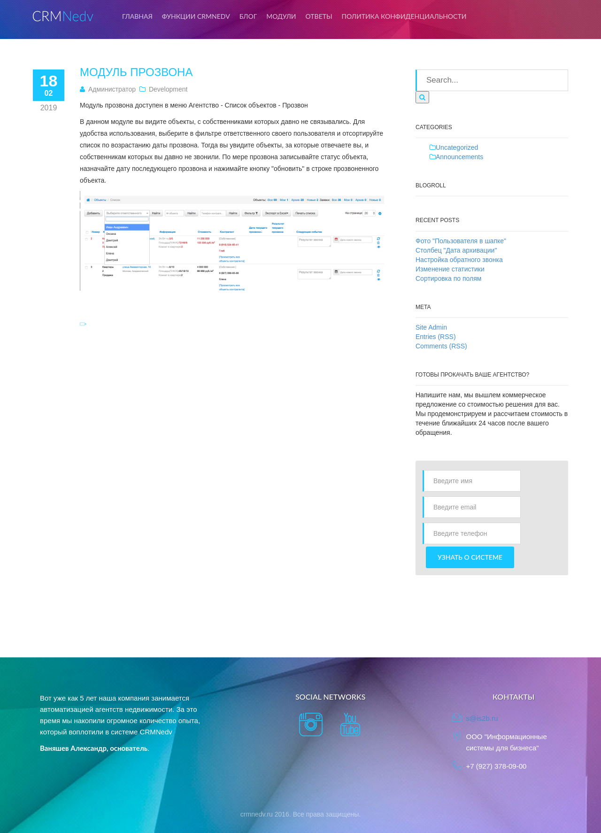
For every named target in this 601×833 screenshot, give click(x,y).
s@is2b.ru (482, 718)
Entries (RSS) (436, 336)
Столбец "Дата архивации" (456, 250)
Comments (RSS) (441, 346)
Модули (281, 16)
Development (168, 89)
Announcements (459, 157)
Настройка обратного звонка (459, 259)
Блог (248, 16)
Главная (137, 16)
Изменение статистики (450, 269)
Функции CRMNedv (196, 16)
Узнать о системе (470, 557)
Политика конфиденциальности (404, 16)
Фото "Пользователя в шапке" (461, 241)
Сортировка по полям (448, 278)
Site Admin (431, 327)
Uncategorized (457, 147)
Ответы (319, 16)
